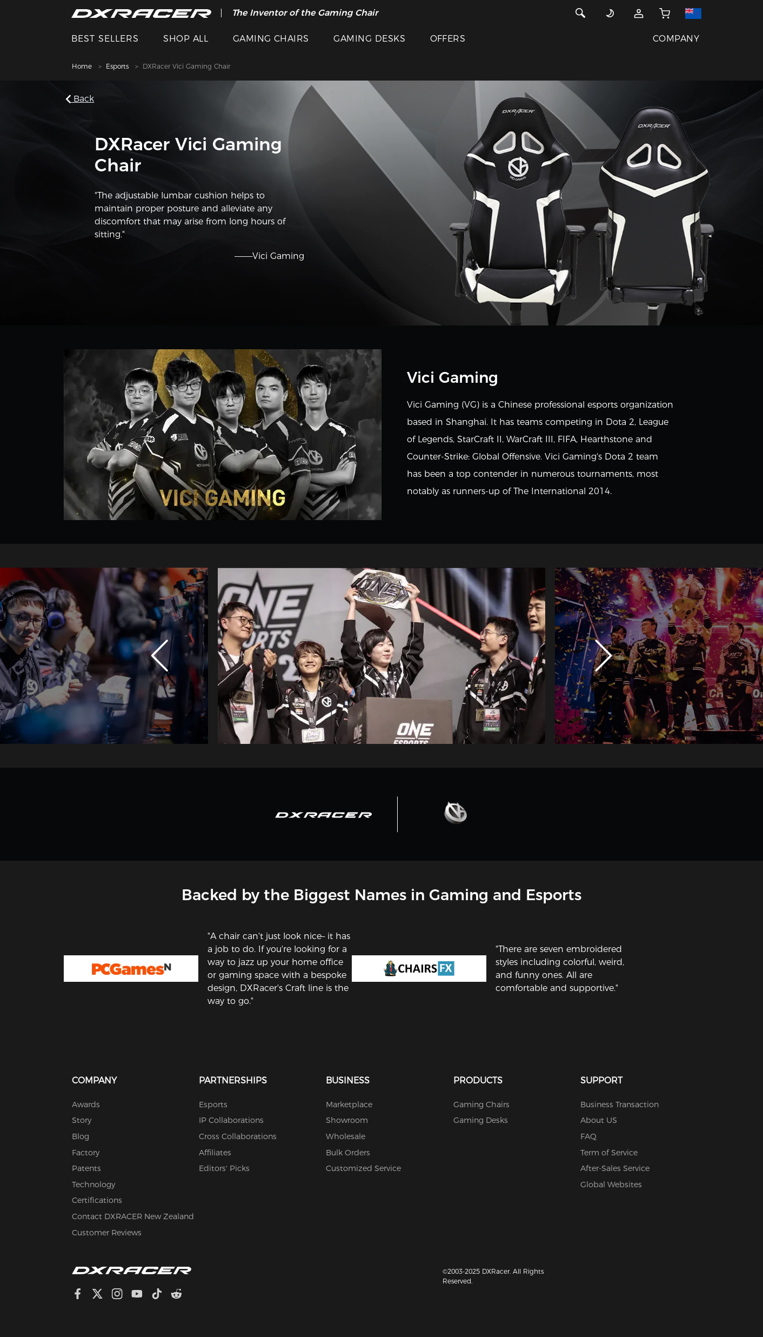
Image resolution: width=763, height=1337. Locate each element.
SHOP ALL (185, 39)
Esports (117, 66)
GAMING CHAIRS (271, 39)
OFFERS (448, 39)
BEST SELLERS (105, 39)
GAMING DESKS (369, 39)
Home (82, 66)
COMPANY (676, 39)
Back (81, 99)
